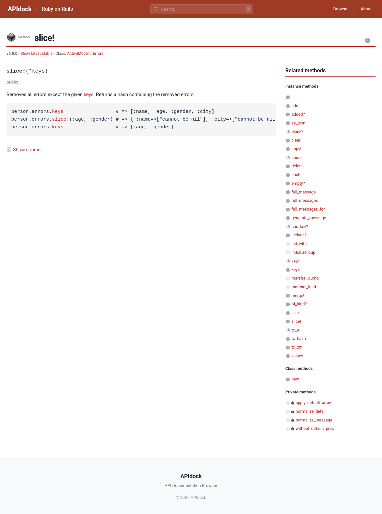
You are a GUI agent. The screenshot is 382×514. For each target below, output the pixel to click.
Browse (335, 9)
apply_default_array (313, 402)
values (297, 355)
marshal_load (303, 286)
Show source (27, 150)
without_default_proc (315, 428)
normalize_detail (311, 411)
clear (295, 140)
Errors (98, 53)
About (364, 9)
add (294, 105)
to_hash (298, 338)
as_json (298, 123)
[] (292, 96)
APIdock (20, 9)
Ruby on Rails (57, 9)
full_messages (304, 200)
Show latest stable (36, 53)
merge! (297, 295)
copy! (296, 148)
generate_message (308, 217)
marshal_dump (304, 278)
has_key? (299, 226)
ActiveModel (78, 53)
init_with (299, 243)
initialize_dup (303, 252)
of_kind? (299, 303)
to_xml (297, 347)
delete (297, 165)
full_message (303, 192)
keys (88, 94)
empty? (298, 183)
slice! (60, 119)
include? (299, 234)
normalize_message (314, 420)
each (295, 174)
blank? (297, 131)
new (295, 379)
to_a (295, 330)
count (296, 157)
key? (295, 261)
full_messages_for (308, 209)
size (295, 312)
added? (298, 114)
